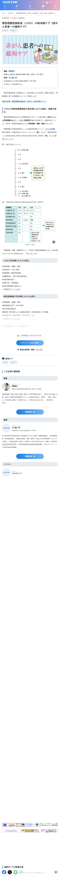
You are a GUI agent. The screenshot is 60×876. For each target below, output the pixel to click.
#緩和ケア (14, 30)
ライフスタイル (30, 7)
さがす (43, 2)
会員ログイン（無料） (52, 2)
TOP (3, 13)
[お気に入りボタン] (56, 872)
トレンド (5, 7)
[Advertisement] (30, 848)
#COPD (5, 30)
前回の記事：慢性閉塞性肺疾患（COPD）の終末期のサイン (24, 101)
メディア (43, 7)
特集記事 (10, 13)
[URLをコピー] (21, 872)
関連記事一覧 (30, 412)
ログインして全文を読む (30, 343)
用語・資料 (55, 7)
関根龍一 (12, 71)
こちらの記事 (50, 129)
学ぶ (17, 7)
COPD (19, 93)
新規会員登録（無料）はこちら (31, 350)
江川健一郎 (13, 78)
